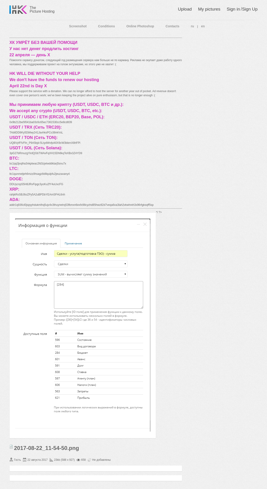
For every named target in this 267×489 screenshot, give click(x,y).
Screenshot (78, 26)
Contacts (172, 26)
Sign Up (250, 9)
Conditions (106, 26)
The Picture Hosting (42, 9)
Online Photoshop (140, 26)
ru (192, 26)
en (203, 26)
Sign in (233, 9)
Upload (185, 9)
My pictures (209, 9)
